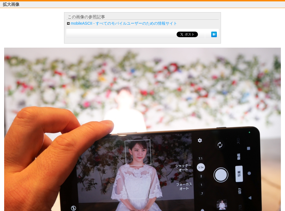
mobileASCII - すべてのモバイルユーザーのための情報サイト (124, 23)
